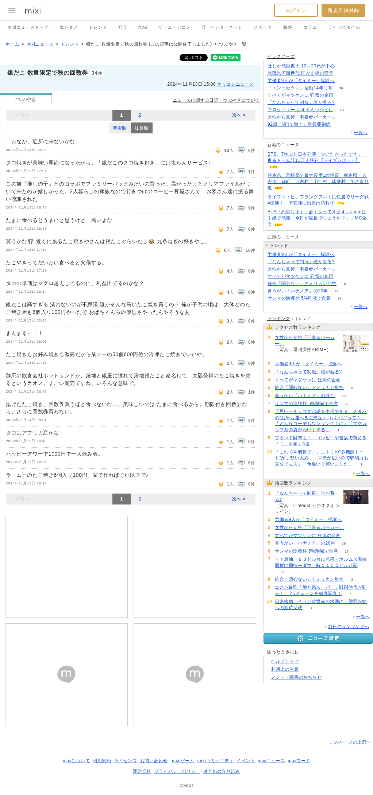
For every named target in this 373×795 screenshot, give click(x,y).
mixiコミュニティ (215, 760)
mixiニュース (39, 44)
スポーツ (263, 27)
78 (343, 66)
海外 (287, 27)
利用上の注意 (285, 669)
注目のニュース (283, 236)
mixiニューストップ (28, 27)
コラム (310, 27)
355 (342, 73)
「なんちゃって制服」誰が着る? (301, 102)
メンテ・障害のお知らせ (296, 677)
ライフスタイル (344, 27)
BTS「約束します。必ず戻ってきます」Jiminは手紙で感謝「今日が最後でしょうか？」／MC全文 (317, 218)
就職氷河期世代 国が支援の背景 (300, 73)
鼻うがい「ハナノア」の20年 (298, 290)
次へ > (239, 115)
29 (336, 291)
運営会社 (142, 771)
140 (343, 81)
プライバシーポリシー (177, 771)
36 (341, 88)
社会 (122, 27)
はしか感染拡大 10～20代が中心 (301, 66)
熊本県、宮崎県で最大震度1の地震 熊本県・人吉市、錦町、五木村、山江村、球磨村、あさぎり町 (318, 181)
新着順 (120, 127)
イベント (246, 760)
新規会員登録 (343, 10)
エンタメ (68, 27)
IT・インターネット (222, 27)
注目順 (142, 127)
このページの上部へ (350, 742)
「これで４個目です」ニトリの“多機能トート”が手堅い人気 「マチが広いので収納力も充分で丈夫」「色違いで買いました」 (322, 458)
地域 (142, 27)
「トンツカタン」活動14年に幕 (300, 87)
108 (342, 95)
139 (345, 117)
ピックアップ (281, 56)
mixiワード (299, 760)
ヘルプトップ (285, 661)
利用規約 (102, 760)
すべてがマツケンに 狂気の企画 (300, 95)
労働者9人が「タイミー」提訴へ (301, 80)
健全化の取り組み (221, 771)
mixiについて (76, 760)
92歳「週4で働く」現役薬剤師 (299, 124)
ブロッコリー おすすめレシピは (300, 109)
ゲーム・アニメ (174, 27)
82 (339, 124)
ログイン (296, 10)
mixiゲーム (183, 760)
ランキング (278, 318)
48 (342, 110)
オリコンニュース (235, 84)
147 (343, 103)
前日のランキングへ (348, 626)
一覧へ (361, 132)
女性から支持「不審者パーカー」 (302, 117)
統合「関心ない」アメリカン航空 (302, 283)
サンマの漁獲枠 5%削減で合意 (299, 298)
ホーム (12, 44)
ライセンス (125, 760)
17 (339, 298)
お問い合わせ (154, 760)
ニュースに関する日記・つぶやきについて (216, 100)
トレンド (98, 27)
